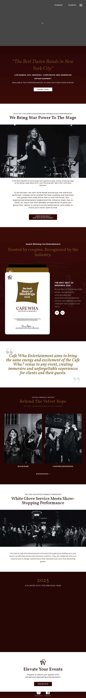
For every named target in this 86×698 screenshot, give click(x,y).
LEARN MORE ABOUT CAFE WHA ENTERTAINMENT (43, 217)
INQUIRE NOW (43, 684)
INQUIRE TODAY (43, 89)
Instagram (58, 5)
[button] (37, 474)
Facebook (72, 5)
